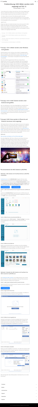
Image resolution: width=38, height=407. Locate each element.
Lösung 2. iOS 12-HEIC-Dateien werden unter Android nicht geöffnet (14, 36)
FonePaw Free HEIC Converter (8, 277)
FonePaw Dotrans (4, 179)
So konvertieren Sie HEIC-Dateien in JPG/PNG (11, 42)
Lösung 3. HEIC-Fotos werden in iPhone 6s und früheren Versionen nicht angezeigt (16, 39)
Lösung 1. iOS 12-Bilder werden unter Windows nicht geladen (14, 33)
